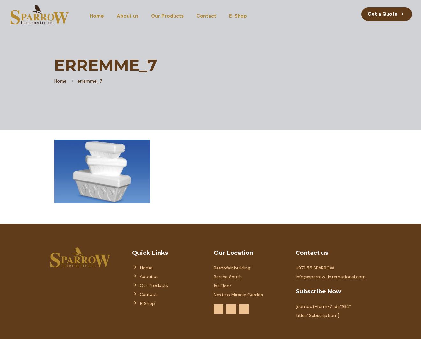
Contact (148, 294)
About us (149, 276)
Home (60, 81)
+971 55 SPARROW (315, 268)
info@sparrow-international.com (331, 277)
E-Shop (147, 303)
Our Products (154, 285)
